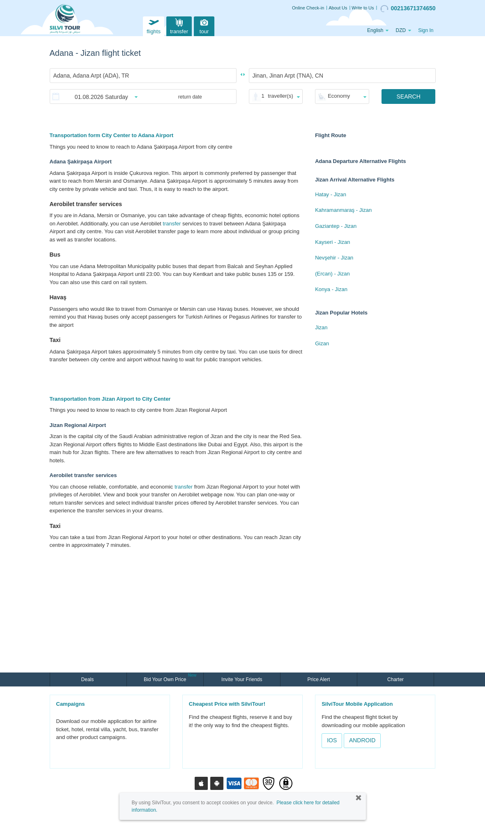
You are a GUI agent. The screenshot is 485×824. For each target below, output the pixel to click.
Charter (395, 679)
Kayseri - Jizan (332, 242)
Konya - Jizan (331, 289)
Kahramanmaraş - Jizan (343, 210)
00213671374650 (407, 8)
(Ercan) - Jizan (332, 274)
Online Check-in (308, 7)
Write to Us (363, 7)
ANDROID (362, 740)
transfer (179, 25)
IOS (332, 740)
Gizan (322, 343)
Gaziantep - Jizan (335, 226)
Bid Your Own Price (166, 678)
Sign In (425, 30)
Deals (88, 679)
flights (153, 25)
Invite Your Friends (241, 679)
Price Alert (319, 679)
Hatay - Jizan (330, 194)
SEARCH (408, 96)
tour (204, 25)
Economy (339, 96)
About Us (338, 7)
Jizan (321, 327)
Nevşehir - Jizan (334, 258)
